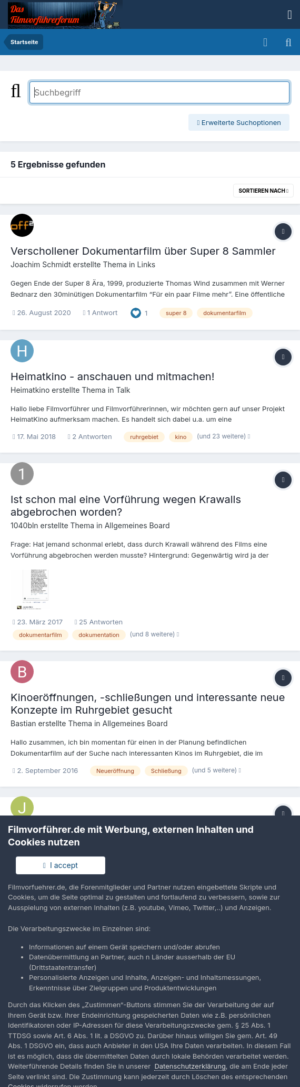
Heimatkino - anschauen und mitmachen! (112, 376)
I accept (60, 865)
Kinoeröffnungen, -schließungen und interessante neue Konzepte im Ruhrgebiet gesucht (148, 703)
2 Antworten (90, 436)
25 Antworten (99, 622)
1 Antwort (100, 312)
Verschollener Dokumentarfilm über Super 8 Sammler (143, 251)
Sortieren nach (263, 190)
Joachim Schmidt (41, 264)
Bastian (23, 723)
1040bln (24, 525)
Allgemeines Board (137, 525)
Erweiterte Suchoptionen (239, 122)
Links (146, 264)
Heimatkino (30, 389)
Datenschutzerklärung (189, 1066)
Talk (123, 389)
